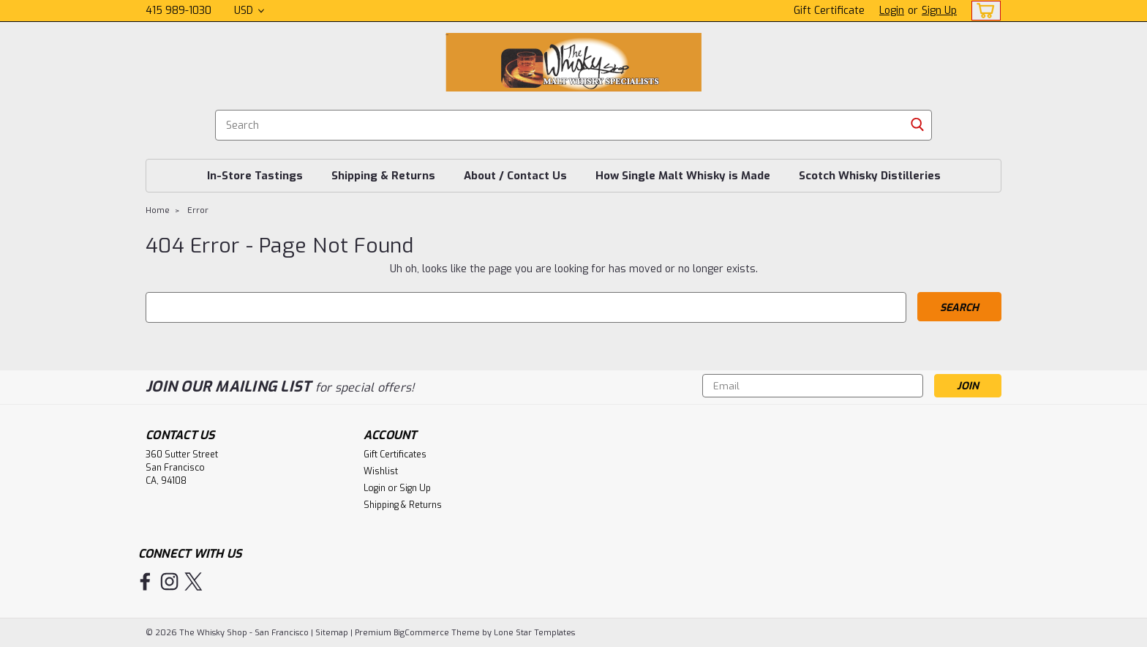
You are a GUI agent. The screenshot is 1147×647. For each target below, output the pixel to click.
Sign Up (939, 11)
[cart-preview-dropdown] (982, 10)
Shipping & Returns (383, 175)
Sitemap (331, 632)
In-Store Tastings (255, 175)
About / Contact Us (515, 175)
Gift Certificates (395, 454)
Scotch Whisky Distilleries (870, 175)
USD (249, 11)
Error (197, 210)
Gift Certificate (829, 11)
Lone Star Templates (534, 632)
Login (891, 11)
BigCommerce (421, 632)
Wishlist (381, 471)
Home (158, 210)
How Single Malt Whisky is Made (682, 175)
